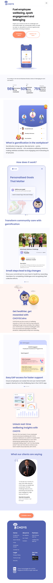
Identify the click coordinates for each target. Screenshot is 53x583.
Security (15, 560)
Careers (25, 541)
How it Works (16, 540)
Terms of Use (16, 558)
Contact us (16, 549)
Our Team (25, 538)
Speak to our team (32, 34)
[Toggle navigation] (46, 3)
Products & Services (16, 536)
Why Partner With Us (35, 536)
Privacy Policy (17, 555)
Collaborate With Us (35, 540)
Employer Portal (15, 546)
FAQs (14, 542)
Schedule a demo (19, 34)
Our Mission (26, 535)
